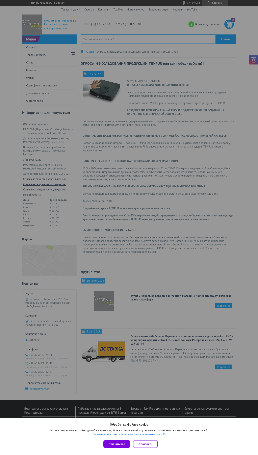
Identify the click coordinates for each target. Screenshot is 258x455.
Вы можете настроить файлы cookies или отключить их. (127, 435)
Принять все (117, 444)
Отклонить (146, 444)
